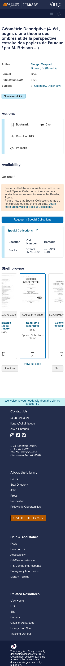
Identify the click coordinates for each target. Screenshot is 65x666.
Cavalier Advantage (22, 622)
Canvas (15, 617)
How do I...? (17, 549)
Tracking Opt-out (20, 633)
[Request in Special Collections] (32, 220)
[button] (51, 13)
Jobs (13, 490)
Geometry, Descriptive (47, 85)
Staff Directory (19, 484)
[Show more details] (13, 96)
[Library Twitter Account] (24, 436)
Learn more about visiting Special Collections (30, 205)
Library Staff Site (20, 628)
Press (14, 495)
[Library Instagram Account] (13, 436)
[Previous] (10, 368)
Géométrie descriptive (32, 324)
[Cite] (45, 125)
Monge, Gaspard (41, 64)
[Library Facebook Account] (19, 436)
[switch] (19, 125)
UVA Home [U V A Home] (17, 600)
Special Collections (22, 230)
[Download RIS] (22, 136)
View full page (32, 363)
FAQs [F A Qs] (13, 543)
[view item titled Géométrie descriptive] (32, 292)
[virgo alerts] (58, 14)
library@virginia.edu (22, 423)
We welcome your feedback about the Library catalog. (32, 402)
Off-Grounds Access (22, 560)
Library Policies (19, 576)
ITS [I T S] (12, 606)
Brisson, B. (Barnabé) (44, 68)
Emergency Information (24, 571)
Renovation (17, 501)
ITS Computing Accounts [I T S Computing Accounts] (25, 565)
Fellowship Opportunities (25, 506)
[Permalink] (19, 148)
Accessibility (17, 554)
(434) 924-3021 (19, 418)
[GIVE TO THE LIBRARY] (28, 518)
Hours (14, 479)
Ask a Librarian (19, 429)
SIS (12, 611)
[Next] (57, 368)
